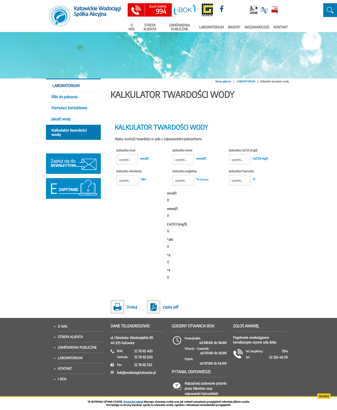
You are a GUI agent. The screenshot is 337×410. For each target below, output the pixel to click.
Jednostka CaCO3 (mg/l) (248, 150)
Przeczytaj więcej (133, 401)
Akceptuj (324, 396)
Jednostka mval (132, 150)
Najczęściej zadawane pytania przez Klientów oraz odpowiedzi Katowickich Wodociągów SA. (206, 391)
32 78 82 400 (143, 351)
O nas (62, 326)
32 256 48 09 (278, 357)
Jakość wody (61, 118)
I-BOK (62, 379)
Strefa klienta (70, 337)
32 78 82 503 (143, 365)
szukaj (330, 10)
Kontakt (65, 368)
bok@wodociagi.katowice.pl (136, 372)
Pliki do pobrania (64, 96)
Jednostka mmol (189, 150)
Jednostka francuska (242, 171)
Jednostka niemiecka (131, 171)
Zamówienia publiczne (77, 347)
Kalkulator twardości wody (69, 132)
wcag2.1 (254, 10)
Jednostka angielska (190, 171)
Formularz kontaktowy (69, 107)
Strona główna (223, 81)
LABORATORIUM (246, 81)
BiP (274, 10)
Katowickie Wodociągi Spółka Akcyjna (97, 11)
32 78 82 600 (143, 357)
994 (157, 10)
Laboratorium (70, 358)
